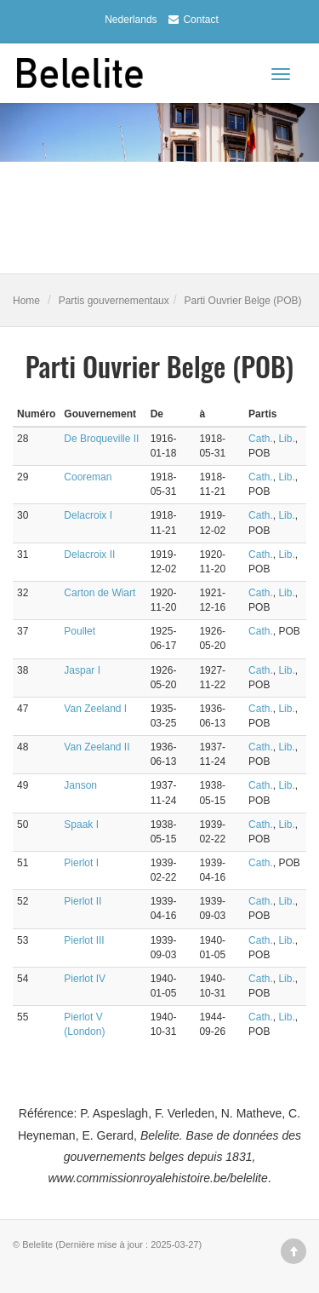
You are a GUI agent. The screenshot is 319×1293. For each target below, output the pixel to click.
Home (26, 301)
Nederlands (131, 20)
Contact (191, 20)
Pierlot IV (84, 979)
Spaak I (81, 824)
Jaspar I (82, 670)
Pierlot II (82, 901)
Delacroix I (88, 515)
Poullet (79, 631)
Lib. (286, 439)
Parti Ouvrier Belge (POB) (243, 301)
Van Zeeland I (95, 709)
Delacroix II (89, 554)
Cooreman (87, 477)
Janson (80, 785)
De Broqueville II (101, 439)
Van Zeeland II (96, 747)
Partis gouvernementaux (114, 301)
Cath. (260, 439)
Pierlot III (84, 940)
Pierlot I (81, 863)
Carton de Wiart (99, 593)
